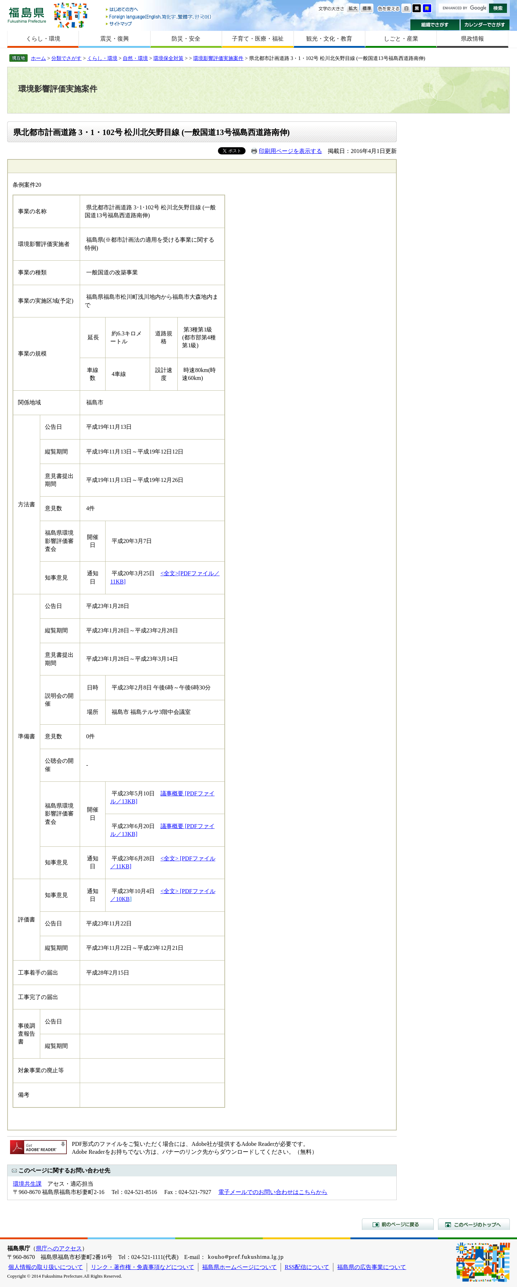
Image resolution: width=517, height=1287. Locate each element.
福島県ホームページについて (239, 1267)
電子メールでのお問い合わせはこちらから (272, 1192)
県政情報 (472, 39)
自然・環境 (135, 58)
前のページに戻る (398, 1224)
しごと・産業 (401, 39)
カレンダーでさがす (485, 24)
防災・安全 (186, 39)
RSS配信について (307, 1267)
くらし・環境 (43, 39)
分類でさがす (66, 58)
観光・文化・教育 (329, 39)
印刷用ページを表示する (290, 151)
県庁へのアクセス (59, 1248)
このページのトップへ (474, 1224)
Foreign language (159, 16)
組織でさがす (435, 24)
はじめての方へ (159, 9)
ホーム (38, 58)
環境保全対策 (168, 58)
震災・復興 (114, 39)
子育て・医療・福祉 (258, 39)
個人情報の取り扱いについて (45, 1267)
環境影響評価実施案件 (218, 58)
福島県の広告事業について (371, 1267)
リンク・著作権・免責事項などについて (142, 1267)
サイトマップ (159, 23)
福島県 (27, 14)
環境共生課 (27, 1184)
